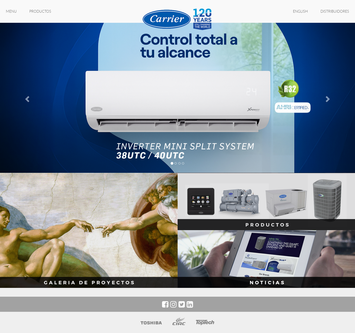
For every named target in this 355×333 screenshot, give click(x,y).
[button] (26, 98)
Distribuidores (334, 11)
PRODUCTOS (40, 11)
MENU (11, 11)
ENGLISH (300, 11)
